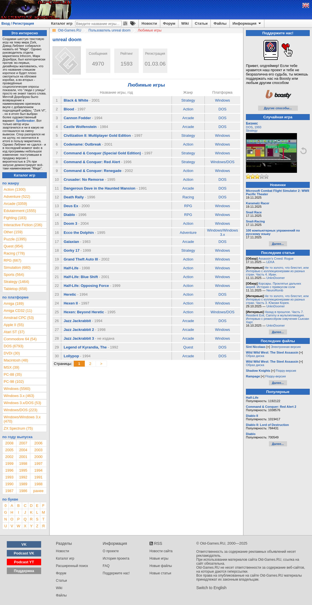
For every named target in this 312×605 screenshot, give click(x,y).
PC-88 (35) (13, 374)
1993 (9, 477)
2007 (23, 443)
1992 (23, 477)
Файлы (220, 23)
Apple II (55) (14, 325)
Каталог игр (61, 23)
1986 (23, 491)
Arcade (188, 118)
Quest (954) (13, 246)
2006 (38, 443)
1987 (9, 491)
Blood (69, 109)
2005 (9, 450)
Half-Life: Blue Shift (81, 277)
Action (188, 109)
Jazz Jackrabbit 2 (79, 329)
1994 (38, 470)
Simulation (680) (17, 267)
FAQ (106, 566)
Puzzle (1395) (15, 239)
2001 (23, 457)
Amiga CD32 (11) (18, 310)
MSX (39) (11, 367)
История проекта (116, 558)
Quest (188, 347)
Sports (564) (14, 274)
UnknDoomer (275, 278)
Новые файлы (160, 566)
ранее (38, 491)
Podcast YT (24, 562)
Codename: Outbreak (82, 144)
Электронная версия (286, 346)
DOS (222, 109)
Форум (169, 23)
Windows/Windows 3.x (222, 232)
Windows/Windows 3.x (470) (22, 419)
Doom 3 (70, 223)
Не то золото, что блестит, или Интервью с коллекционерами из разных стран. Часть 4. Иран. (277, 271)
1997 (38, 463)
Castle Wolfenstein (80, 127)
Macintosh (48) (16, 360)
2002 (9, 457)
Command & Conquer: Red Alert (92, 162)
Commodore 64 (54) (20, 339)
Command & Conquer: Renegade (92, 171)
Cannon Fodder (77, 118)
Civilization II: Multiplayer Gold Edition (97, 135)
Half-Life (71, 268)
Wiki (185, 23)
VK (24, 544)
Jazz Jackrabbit (77, 321)
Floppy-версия (286, 370)
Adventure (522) (17, 196)
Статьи (201, 23)
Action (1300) (15, 189)
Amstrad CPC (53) (19, 318)
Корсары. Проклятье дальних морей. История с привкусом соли (273, 285)
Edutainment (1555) (20, 211)
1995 (23, 470)
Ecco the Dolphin (79, 232)
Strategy (188, 100)
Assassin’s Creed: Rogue (275, 258)
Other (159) (13, 232)
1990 (9, 484)
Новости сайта (160, 551)
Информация (247, 23)
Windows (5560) (17, 388)
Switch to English (211, 587)
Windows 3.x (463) (19, 396)
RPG (188, 206)
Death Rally (74, 197)
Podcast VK (24, 553)
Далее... (278, 243)
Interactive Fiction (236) (23, 225)
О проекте (111, 551)
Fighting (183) (15, 218)
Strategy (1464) (16, 282)
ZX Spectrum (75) (18, 428)
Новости (149, 23)
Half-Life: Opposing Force (86, 285)
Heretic (70, 294)
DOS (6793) (13, 346)
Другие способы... (278, 108)
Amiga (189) (14, 303)
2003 (38, 450)
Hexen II (71, 303)
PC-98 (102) (14, 381)
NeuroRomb (274, 290)
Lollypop (71, 356)
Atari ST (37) (14, 332)
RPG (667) (12, 260)
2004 (23, 450)
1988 (38, 484)
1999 (9, 463)
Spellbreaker (25, 120)
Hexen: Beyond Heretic (84, 312)
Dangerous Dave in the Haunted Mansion (99, 188)
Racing (188, 197)
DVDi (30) (12, 353)
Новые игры (158, 558)
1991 (38, 477)
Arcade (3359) (15, 203)
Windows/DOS (222, 162)
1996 (9, 470)
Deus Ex (71, 206)
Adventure (188, 232)
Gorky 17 (71, 250)
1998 (23, 463)
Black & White (76, 100)
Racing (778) (14, 253)
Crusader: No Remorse (84, 179)
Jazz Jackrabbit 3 (79, 338)
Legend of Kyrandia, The (85, 347)
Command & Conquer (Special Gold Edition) (102, 153)
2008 (9, 443)
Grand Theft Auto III (81, 259)
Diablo (69, 215)
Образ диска (255, 356)
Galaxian (71, 242)
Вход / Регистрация (17, 24)
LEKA (270, 262)
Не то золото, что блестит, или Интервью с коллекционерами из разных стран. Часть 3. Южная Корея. (277, 299)
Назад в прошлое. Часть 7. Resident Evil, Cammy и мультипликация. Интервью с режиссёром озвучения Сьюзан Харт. (277, 317)
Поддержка (24, 571)
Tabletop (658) (15, 289)
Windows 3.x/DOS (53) (22, 403)
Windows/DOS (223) (20, 410)
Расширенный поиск (72, 566)
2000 (38, 457)
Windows (222, 100)
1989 (23, 484)
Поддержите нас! (116, 573)
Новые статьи (160, 573)
